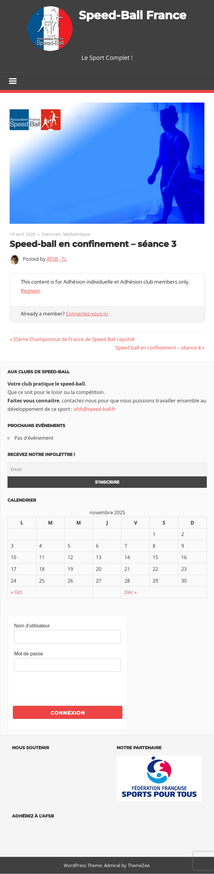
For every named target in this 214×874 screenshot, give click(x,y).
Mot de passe (28, 654)
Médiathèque (76, 234)
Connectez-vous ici (87, 313)
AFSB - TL (57, 259)
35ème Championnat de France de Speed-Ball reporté (73, 339)
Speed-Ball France (132, 15)
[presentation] (59, 689)
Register (30, 291)
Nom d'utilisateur (32, 626)
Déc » (130, 592)
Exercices (51, 234)
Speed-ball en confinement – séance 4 (158, 348)
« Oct (16, 592)
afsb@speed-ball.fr (95, 409)
